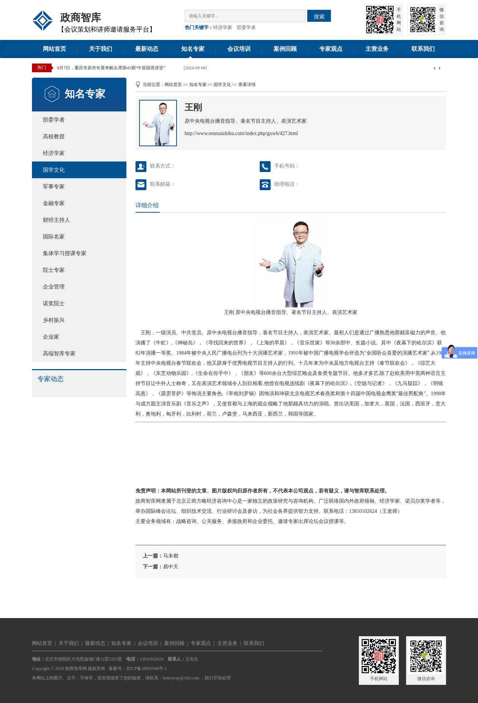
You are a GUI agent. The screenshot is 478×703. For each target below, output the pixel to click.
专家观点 (331, 49)
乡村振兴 (54, 320)
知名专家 (192, 49)
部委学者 (246, 27)
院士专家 (54, 270)
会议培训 (239, 49)
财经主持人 (56, 220)
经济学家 (222, 27)
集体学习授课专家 (64, 253)
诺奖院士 (54, 303)
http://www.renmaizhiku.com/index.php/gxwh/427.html (241, 133)
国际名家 (54, 237)
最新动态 (146, 49)
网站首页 (54, 49)
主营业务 (377, 49)
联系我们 (423, 49)
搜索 (319, 16)
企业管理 (54, 287)
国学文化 (54, 170)
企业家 (51, 337)
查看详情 (247, 84)
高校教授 (54, 136)
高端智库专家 (59, 353)
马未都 (170, 556)
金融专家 (54, 203)
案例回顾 (285, 49)
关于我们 (100, 49)
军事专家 (54, 186)
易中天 (170, 566)
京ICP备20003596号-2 (146, 668)
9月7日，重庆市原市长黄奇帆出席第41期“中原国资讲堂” (111, 67)
